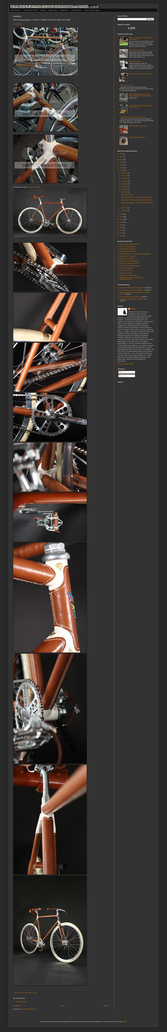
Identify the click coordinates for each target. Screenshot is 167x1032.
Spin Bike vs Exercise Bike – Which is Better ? (133, 299)
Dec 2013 (124, 173)
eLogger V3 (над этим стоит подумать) (132, 117)
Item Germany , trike (126, 85)
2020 (121, 154)
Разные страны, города (92, 10)
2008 (121, 225)
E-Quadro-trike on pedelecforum (129, 244)
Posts (121, 372)
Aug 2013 (124, 184)
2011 (121, 217)
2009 (121, 222)
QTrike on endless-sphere (127, 251)
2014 (121, 168)
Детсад (43, 10)
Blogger (124, 1021)
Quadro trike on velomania (127, 256)
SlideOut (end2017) (135, 61)
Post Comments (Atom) (29, 1009)
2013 (121, 170)
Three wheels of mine (126, 270)
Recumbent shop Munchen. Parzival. (140, 74)
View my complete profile (125, 364)
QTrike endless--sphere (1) (127, 249)
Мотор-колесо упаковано (137, 137)
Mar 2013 (124, 192)
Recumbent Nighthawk (126, 268)
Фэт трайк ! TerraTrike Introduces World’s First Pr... (137, 200)
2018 (121, 157)
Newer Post (17, 1006)
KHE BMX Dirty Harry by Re (137, 126)
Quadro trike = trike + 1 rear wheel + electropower (134, 254)
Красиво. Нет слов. (127, 194)
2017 (121, 159)
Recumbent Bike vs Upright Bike (129, 296)
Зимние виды (53, 10)
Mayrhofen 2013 (76, 10)
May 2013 (124, 186)
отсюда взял (17, 24)
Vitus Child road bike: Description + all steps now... (137, 197)
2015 (121, 165)
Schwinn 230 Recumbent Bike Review (131, 288)
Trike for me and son (125, 273)
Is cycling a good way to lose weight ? (131, 290)
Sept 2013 (124, 181)
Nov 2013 (124, 175)
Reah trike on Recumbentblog (128, 261)
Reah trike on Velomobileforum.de (130, 266)
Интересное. (64, 10)
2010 (121, 219)
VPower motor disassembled (128, 275)
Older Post (106, 1006)
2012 (121, 214)
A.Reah (133, 309)
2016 (121, 162)
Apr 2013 (124, 189)
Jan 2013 (124, 210)
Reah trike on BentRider (126, 258)
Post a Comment (21, 1001)
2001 (121, 236)
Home (62, 1006)
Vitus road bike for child (30, 10)
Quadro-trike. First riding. (137, 50)
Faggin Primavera (34, 187)
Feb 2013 (124, 208)
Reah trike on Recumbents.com (129, 263)
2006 (121, 230)
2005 (121, 233)
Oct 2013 (124, 178)
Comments (123, 376)
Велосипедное (15, 10)
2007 (121, 227)
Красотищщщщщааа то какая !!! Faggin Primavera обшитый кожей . (140, 95)
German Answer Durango (127, 246)
